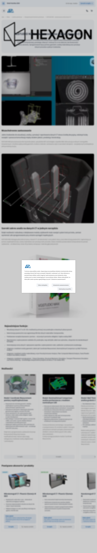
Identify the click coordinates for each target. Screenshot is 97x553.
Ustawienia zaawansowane (61, 285)
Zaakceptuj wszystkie (65, 289)
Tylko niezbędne (42, 285)
